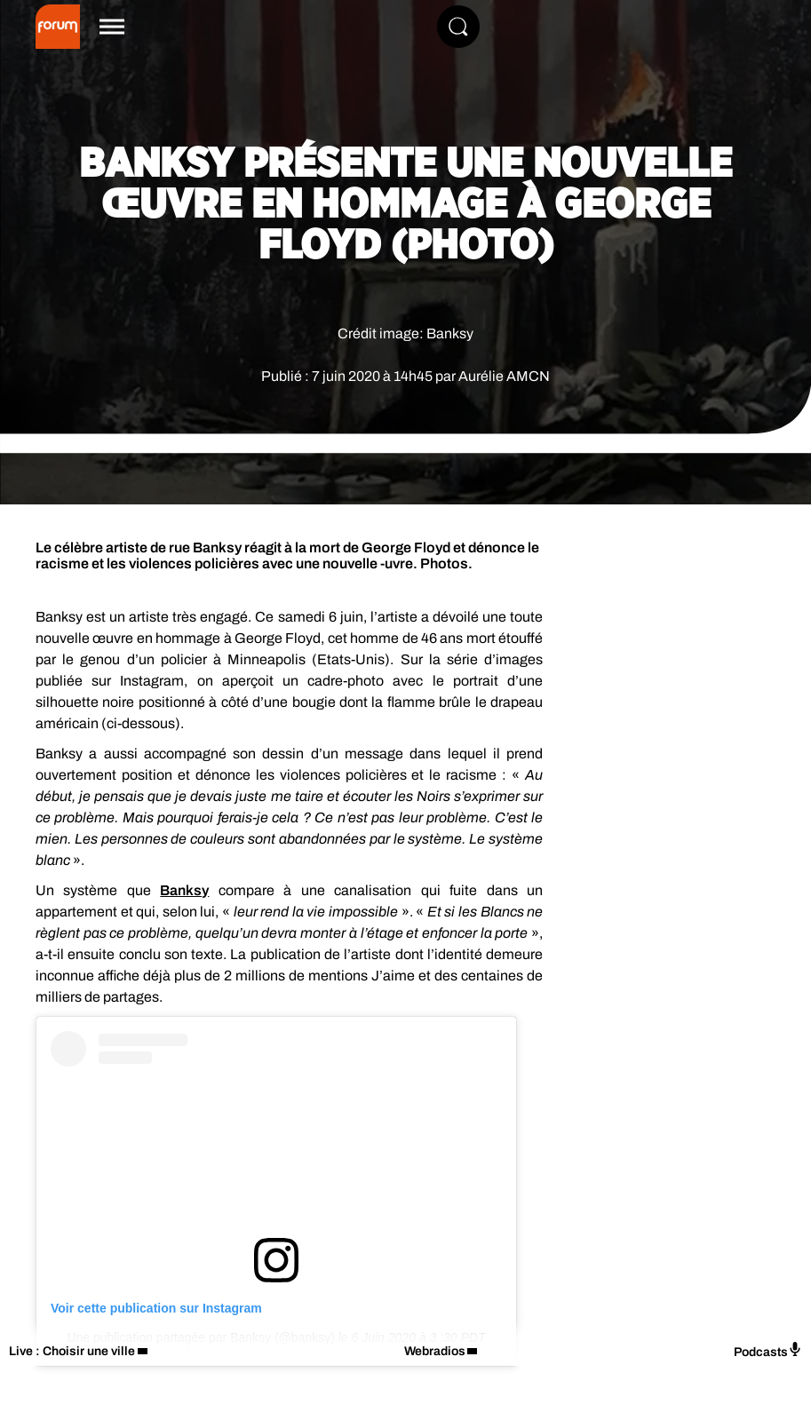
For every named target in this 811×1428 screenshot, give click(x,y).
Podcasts (768, 1350)
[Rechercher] (458, 26)
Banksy (184, 890)
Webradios (434, 1351)
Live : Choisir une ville (72, 1351)
